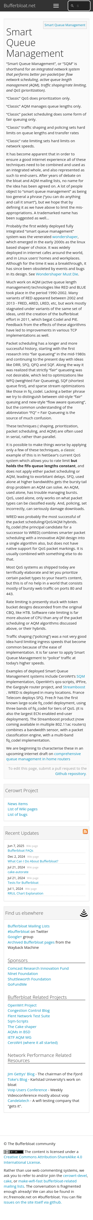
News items (18, 803)
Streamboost (74, 686)
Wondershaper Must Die (57, 273)
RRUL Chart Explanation (25, 893)
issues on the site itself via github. (33, 1202)
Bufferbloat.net (19, 5)
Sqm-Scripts (18, 1021)
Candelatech (18, 1100)
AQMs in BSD (19, 1031)
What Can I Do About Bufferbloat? (33, 861)
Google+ (15, 936)
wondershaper (65, 236)
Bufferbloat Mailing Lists (29, 925)
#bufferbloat (19, 931)
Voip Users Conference (27, 1089)
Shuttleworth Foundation (29, 978)
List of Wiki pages (22, 808)
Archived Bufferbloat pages (31, 942)
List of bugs (18, 814)
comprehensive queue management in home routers (43, 756)
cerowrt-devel (75, 1175)
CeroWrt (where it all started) (33, 1042)
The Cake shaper (22, 1026)
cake (8, 1180)
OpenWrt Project (22, 1005)
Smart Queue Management (65, 25)
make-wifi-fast (30, 1180)
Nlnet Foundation (23, 973)
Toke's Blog (17, 1079)
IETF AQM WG (19, 1037)
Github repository (70, 773)
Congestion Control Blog (29, 1010)
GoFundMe (17, 984)
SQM (81, 676)
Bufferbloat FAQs (20, 850)
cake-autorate (18, 872)
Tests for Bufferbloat (23, 882)
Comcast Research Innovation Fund (38, 968)
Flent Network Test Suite (29, 1015)
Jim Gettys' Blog (21, 1073)
